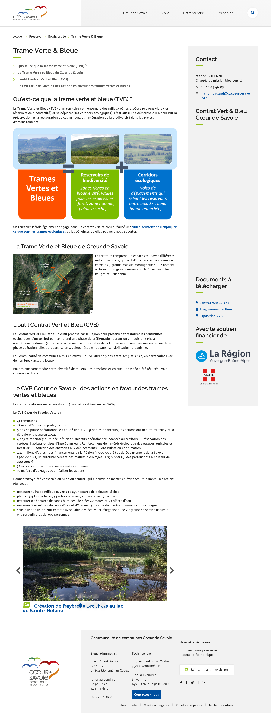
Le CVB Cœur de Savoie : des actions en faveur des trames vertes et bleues (74, 86)
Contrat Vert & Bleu (214, 303)
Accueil (18, 36)
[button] (53, 284)
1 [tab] (80, 605)
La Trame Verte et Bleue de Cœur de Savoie (50, 73)
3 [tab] (95, 605)
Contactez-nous (146, 694)
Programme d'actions (216, 309)
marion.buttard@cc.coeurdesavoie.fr (225, 95)
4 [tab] (103, 605)
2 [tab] (88, 605)
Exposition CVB (211, 316)
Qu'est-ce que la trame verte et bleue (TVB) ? (52, 66)
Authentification (221, 705)
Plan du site (128, 705)
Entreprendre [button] (193, 13)
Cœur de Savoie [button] (135, 13)
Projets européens (189, 705)
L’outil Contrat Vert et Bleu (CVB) (43, 79)
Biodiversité (57, 36)
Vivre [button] (165, 13)
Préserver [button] (225, 13)
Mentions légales (156, 705)
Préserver (36, 36)
